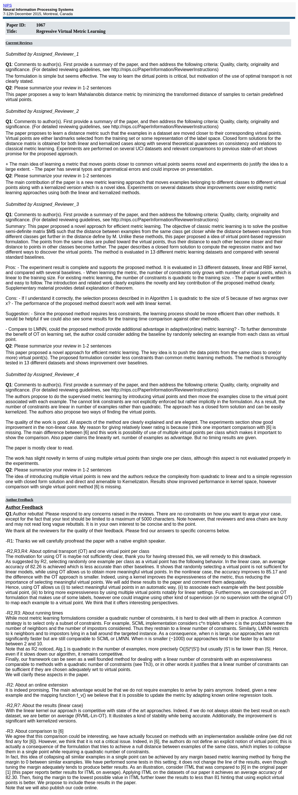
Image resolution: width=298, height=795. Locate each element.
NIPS (7, 5)
